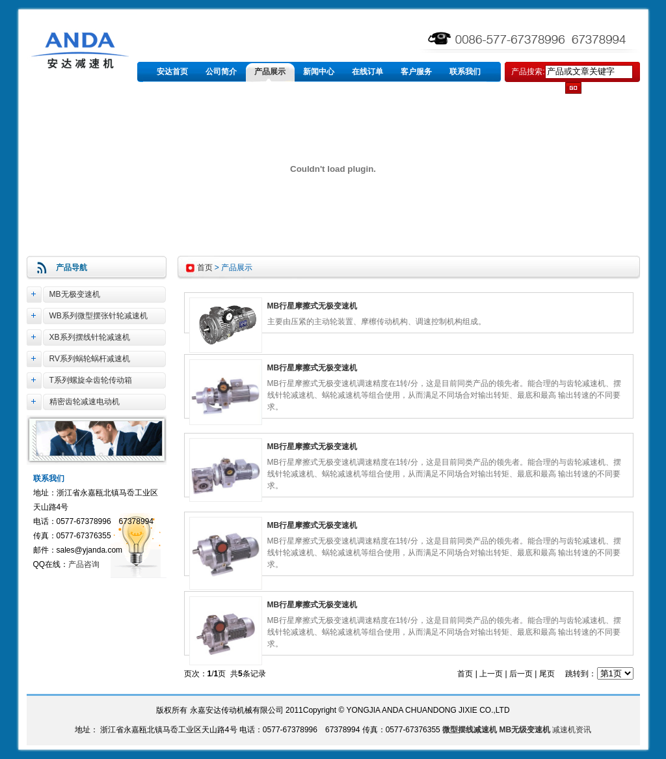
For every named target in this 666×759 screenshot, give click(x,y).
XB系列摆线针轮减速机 (89, 337)
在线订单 (367, 71)
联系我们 (465, 71)
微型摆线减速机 (469, 729)
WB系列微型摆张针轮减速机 (98, 315)
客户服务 (416, 71)
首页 (205, 267)
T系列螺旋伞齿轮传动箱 (90, 380)
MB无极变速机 (74, 294)
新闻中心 (318, 71)
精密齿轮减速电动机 (84, 401)
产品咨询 (84, 564)
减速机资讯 (571, 729)
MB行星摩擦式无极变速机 (312, 305)
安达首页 (172, 71)
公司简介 (221, 71)
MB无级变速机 (524, 729)
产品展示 (270, 71)
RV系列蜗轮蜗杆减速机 (89, 358)
